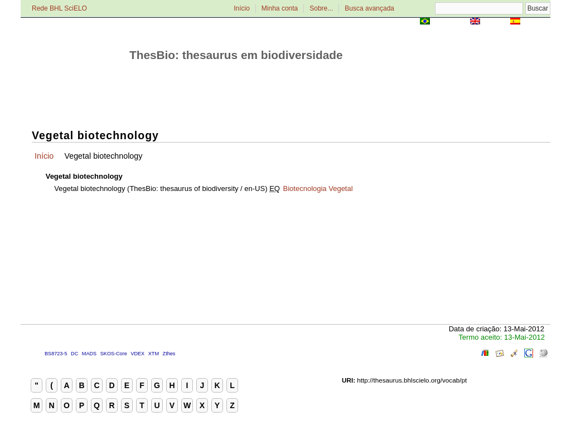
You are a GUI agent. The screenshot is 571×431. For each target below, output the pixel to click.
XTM (153, 353)
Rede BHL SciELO (59, 8)
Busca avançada (369, 8)
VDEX (137, 353)
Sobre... (321, 8)
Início (242, 8)
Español (536, 22)
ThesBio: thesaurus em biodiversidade (236, 54)
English (495, 22)
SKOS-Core (113, 353)
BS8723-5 (56, 353)
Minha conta (280, 8)
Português (450, 22)
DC (74, 353)
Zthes (169, 353)
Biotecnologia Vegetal (318, 188)
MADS (89, 353)
